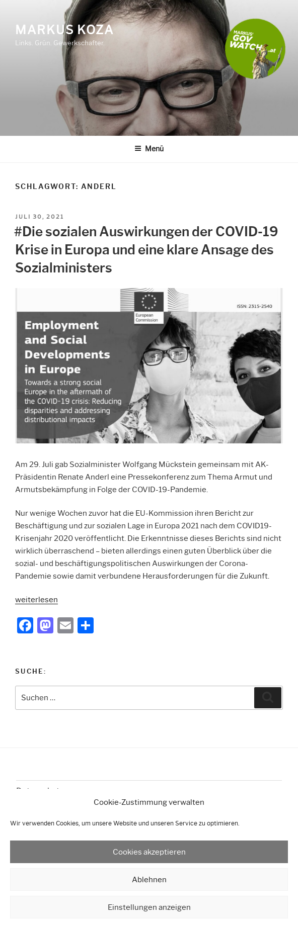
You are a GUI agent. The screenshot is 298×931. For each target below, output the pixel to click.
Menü (149, 148)
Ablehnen (149, 879)
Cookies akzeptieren (149, 852)
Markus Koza (64, 30)
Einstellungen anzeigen (149, 907)
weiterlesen (36, 599)
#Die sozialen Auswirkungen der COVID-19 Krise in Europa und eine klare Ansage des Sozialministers (146, 250)
